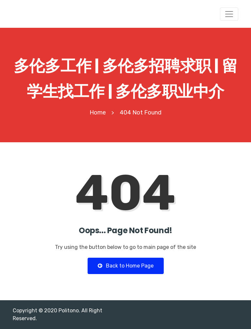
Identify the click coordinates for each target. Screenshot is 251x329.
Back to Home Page (126, 266)
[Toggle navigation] (229, 14)
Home (98, 112)
